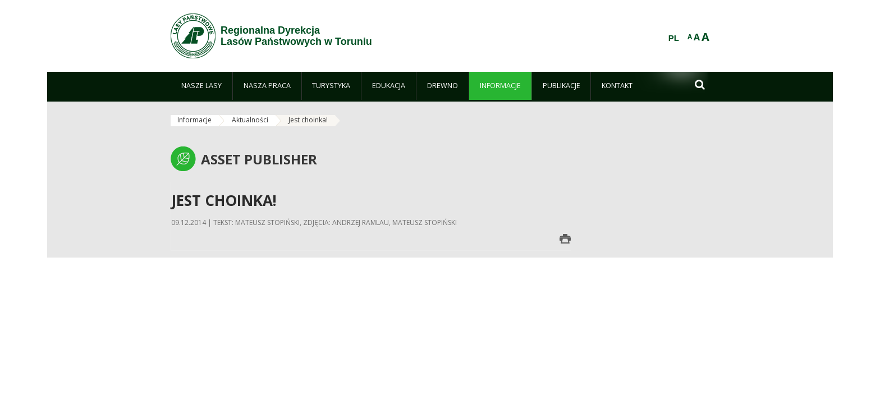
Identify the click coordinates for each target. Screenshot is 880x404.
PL (673, 38)
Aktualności (250, 120)
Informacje (194, 120)
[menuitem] (201, 86)
